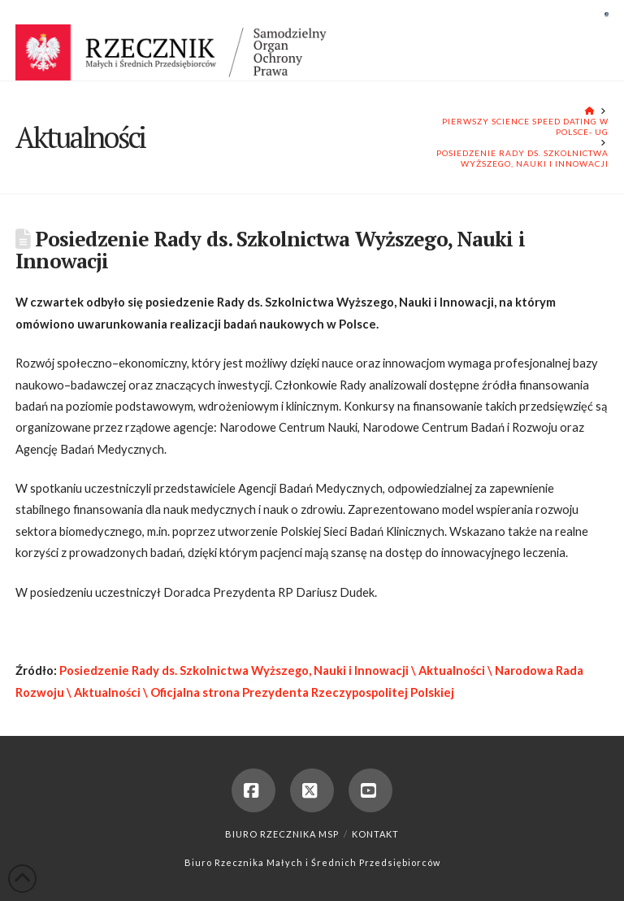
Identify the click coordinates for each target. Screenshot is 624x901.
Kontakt (375, 834)
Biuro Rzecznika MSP (282, 834)
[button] (606, 13)
